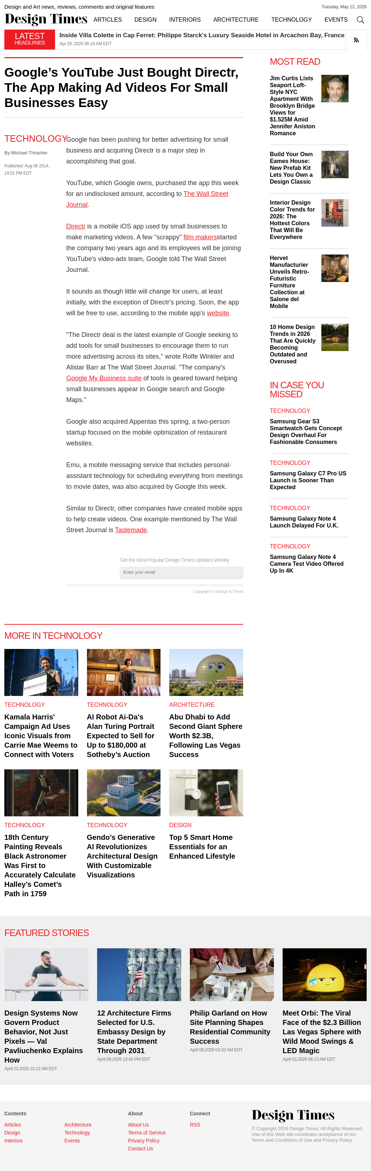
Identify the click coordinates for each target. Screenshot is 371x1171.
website (218, 313)
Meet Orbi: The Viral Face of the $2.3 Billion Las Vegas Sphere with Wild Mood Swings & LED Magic (322, 1032)
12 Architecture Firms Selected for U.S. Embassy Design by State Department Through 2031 (134, 1032)
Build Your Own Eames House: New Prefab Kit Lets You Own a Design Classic (291, 168)
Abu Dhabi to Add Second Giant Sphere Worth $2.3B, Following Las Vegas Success (205, 735)
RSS (195, 1125)
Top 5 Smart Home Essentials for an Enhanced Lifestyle (202, 846)
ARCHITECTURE (236, 20)
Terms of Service (147, 1133)
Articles (12, 1125)
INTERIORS (185, 20)
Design (180, 825)
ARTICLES (107, 20)
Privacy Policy (337, 1140)
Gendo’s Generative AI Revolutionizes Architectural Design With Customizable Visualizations (122, 856)
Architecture (191, 705)
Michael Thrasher (29, 152)
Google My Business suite (104, 378)
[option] (213, 40)
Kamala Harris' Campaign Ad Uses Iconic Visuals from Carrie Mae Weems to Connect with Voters (41, 735)
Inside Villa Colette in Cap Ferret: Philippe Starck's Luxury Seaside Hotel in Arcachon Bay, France (202, 35)
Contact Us (140, 1148)
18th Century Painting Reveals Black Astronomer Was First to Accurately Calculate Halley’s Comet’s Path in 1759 (40, 865)
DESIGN (145, 20)
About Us (138, 1125)
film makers (200, 237)
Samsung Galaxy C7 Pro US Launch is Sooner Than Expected (308, 480)
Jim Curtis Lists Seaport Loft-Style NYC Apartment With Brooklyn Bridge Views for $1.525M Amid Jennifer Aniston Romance (293, 105)
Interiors (13, 1141)
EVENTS (336, 20)
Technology (36, 138)
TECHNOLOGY (291, 20)
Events (72, 1141)
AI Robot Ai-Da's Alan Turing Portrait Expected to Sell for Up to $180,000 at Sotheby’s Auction (121, 735)
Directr (76, 226)
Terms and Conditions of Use (282, 1140)
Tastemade (131, 530)
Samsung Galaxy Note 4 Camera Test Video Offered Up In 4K (307, 564)
